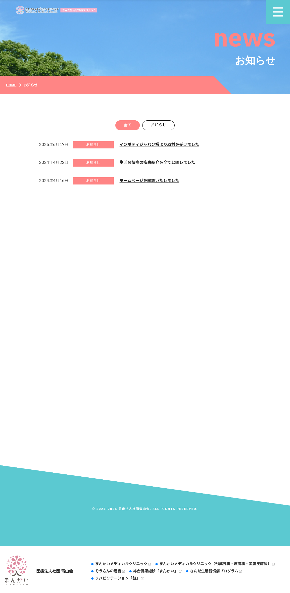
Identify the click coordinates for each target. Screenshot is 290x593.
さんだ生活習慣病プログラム (216, 571)
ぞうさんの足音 (110, 571)
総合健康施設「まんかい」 (157, 571)
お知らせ (158, 125)
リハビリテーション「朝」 (119, 578)
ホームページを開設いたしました (149, 181)
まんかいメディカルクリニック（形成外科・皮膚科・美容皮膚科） (217, 564)
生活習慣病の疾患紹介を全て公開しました (157, 163)
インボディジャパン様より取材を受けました (159, 145)
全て (128, 125)
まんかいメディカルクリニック (123, 564)
